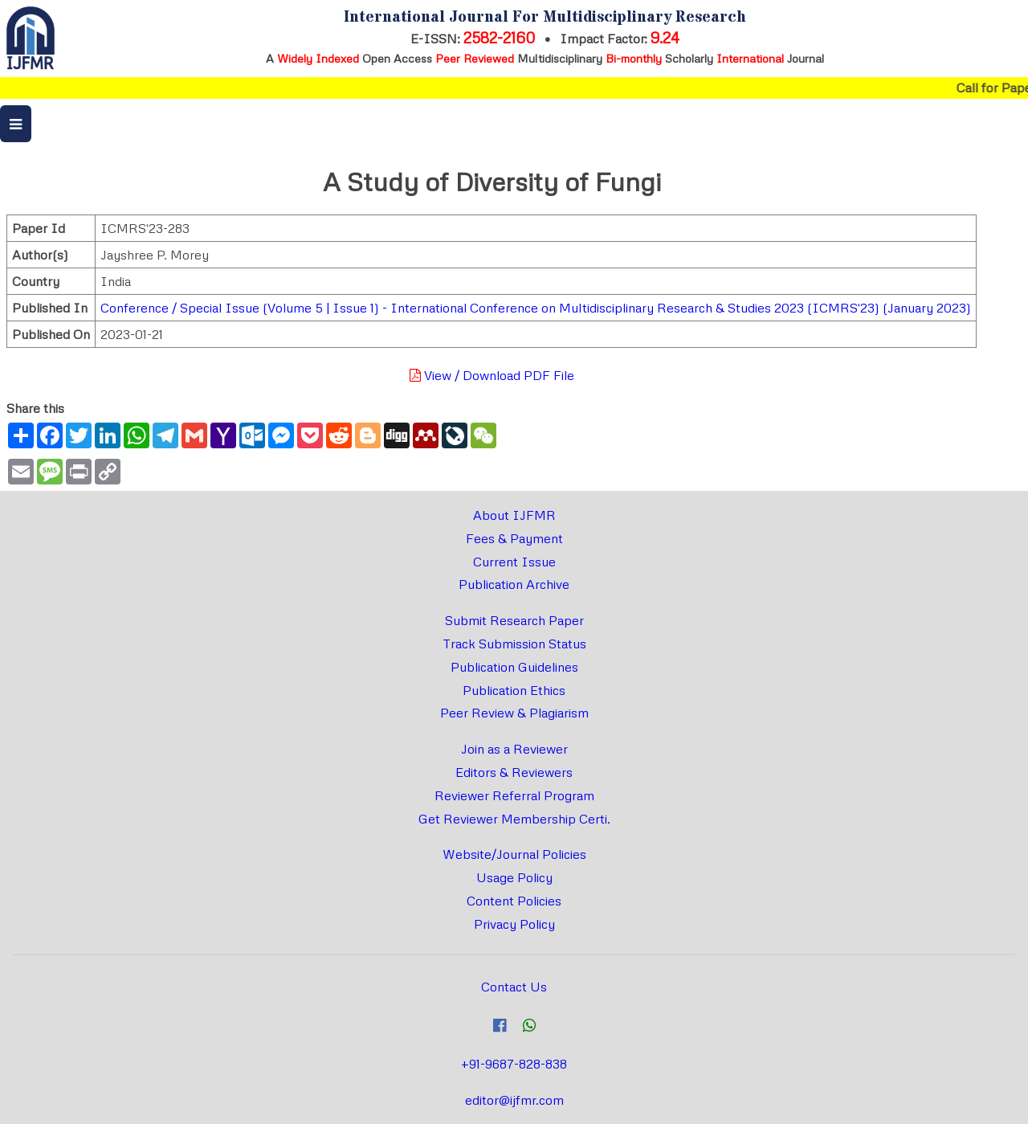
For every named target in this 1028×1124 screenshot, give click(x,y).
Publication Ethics (514, 690)
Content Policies (514, 901)
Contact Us (514, 987)
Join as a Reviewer (514, 749)
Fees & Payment (514, 538)
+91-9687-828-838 (514, 1064)
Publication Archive (514, 584)
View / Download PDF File (492, 375)
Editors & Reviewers (514, 772)
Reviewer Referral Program (514, 795)
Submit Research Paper (514, 620)
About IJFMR (514, 515)
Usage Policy (514, 877)
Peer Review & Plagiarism (514, 713)
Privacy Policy (514, 924)
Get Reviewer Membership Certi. (514, 819)
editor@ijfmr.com (514, 1100)
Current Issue (514, 562)
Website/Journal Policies (514, 854)
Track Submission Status (514, 644)
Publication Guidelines (514, 667)
